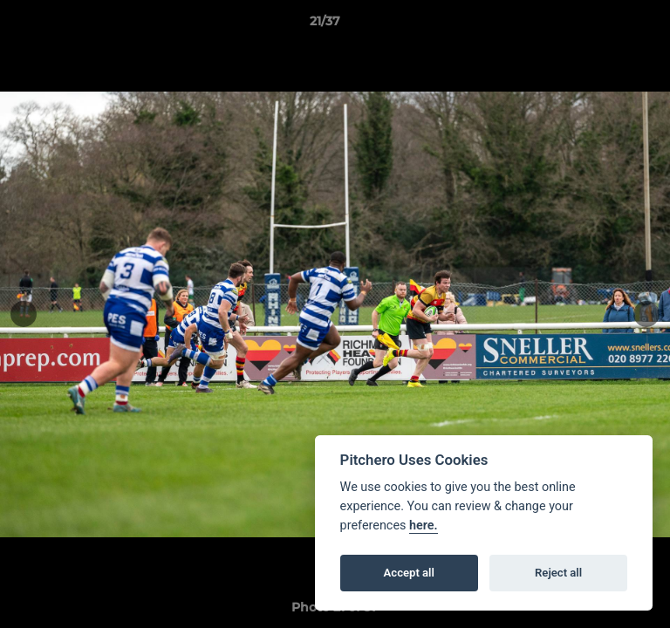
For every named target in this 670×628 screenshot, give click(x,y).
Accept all (409, 572)
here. (423, 525)
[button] (607, 25)
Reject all (558, 572)
